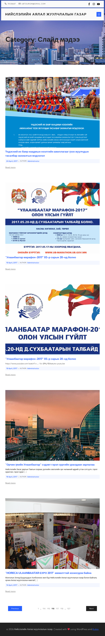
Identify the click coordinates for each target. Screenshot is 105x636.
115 (48, 608)
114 (44, 608)
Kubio (96, 629)
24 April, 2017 (12, 161)
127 (68, 608)
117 (57, 608)
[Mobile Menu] (99, 14)
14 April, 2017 (11, 585)
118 (61, 608)
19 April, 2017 (11, 263)
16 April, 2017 (11, 477)
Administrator (33, 161)
